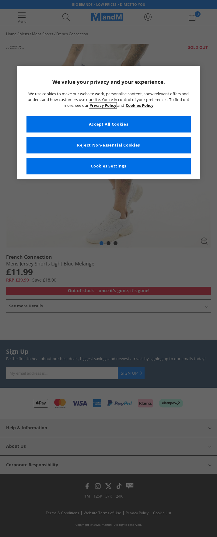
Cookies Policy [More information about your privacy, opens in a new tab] (139, 105)
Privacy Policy (102, 105)
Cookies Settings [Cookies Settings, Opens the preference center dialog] (108, 165)
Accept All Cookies (108, 124)
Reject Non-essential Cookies (108, 144)
